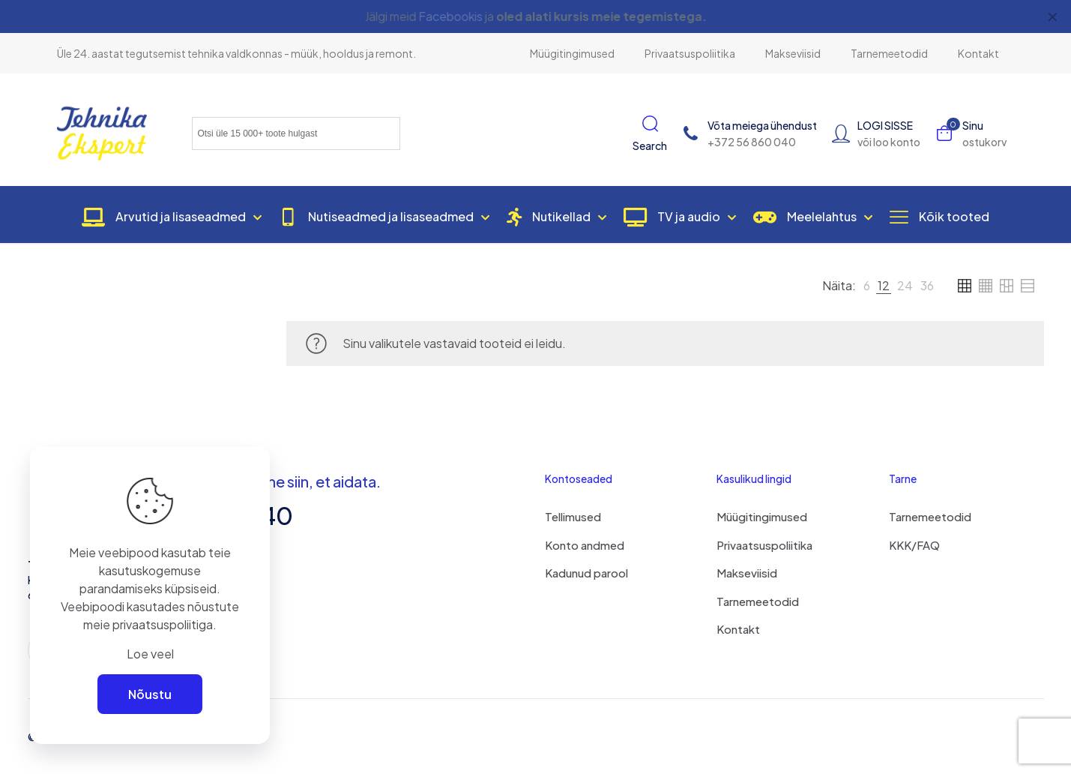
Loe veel (150, 654)
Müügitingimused (761, 516)
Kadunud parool (586, 573)
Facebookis (449, 16)
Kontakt (738, 629)
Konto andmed (584, 545)
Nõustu (150, 694)
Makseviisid (746, 573)
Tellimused (573, 516)
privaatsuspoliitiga (162, 624)
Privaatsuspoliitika (764, 545)
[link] (867, 286)
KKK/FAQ (914, 545)
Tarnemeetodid (757, 601)
